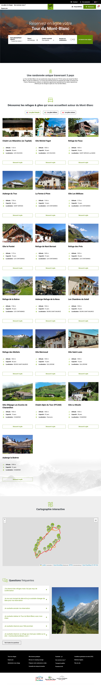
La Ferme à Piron (42, 194)
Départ (29, 38)
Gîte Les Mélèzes (75, 194)
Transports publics (60, 663)
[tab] (32, 112)
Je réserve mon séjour (84, 39)
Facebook (59, 656)
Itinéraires (89, 7)
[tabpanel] (51, 304)
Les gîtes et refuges (7, 5)
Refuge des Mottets (11, 352)
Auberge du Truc (10, 194)
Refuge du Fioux (75, 141)
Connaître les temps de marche (37, 666)
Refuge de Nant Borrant (45, 246)
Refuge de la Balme (11, 299)
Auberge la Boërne (11, 458)
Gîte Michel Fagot (43, 141)
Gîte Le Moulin (74, 405)
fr (95, 2)
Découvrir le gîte (17, 162)
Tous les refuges (12, 656)
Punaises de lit (59, 666)
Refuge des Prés (75, 246)
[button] (38, 540)
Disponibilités (76, 7)
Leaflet (43, 565)
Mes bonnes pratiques (34, 656)
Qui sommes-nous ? (20, 5)
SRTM (70, 565)
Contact (74, 2)
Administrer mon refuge (14, 663)
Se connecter (85, 2)
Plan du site (77, 663)
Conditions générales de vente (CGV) (83, 656)
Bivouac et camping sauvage (36, 659)
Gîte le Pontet (9, 246)
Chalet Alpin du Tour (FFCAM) (48, 405)
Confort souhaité (47, 38)
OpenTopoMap (86, 565)
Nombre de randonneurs (63, 39)
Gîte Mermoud (41, 352)
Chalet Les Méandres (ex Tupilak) (17, 141)
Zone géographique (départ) (15, 38)
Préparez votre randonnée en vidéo (38, 663)
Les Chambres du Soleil (78, 299)
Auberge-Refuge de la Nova (47, 299)
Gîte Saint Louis (75, 352)
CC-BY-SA (95, 565)
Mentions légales (78, 659)
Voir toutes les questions (12, 642)
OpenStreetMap (58, 565)
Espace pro (4, 8)
